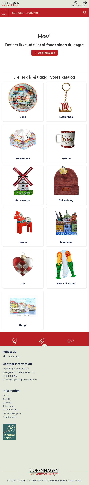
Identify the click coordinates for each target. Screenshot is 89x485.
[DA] (10, 4)
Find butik (76, 4)
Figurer (23, 241)
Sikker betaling (10, 409)
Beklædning (66, 200)
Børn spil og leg (66, 283)
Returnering (8, 406)
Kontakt (6, 399)
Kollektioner (23, 158)
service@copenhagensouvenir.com (20, 379)
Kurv (84, 4)
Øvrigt (23, 325)
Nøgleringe (66, 116)
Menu (4, 12)
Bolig (23, 116)
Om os (6, 395)
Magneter (66, 241)
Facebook (11, 356)
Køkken (66, 158)
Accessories (22, 200)
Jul (23, 283)
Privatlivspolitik (10, 417)
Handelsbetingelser (12, 413)
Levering (7, 402)
